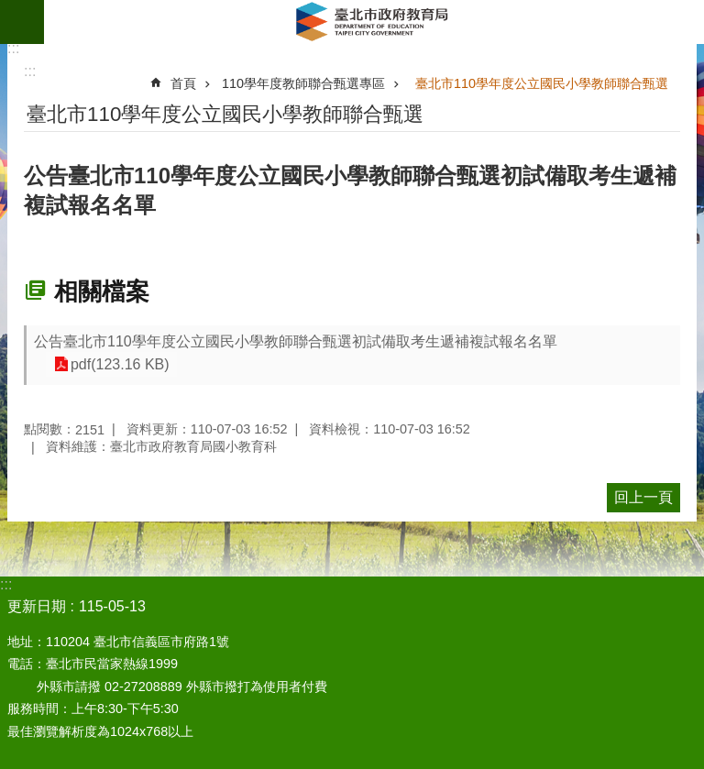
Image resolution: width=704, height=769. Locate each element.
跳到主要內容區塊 (9, 9)
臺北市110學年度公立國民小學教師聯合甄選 (541, 83)
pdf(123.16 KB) (118, 364)
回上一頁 (643, 497)
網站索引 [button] (22, 22)
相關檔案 (101, 291)
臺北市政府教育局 (374, 22)
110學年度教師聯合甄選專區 (303, 83)
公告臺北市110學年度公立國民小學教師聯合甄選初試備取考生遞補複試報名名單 (295, 341)
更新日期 (36, 606)
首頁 (183, 83)
